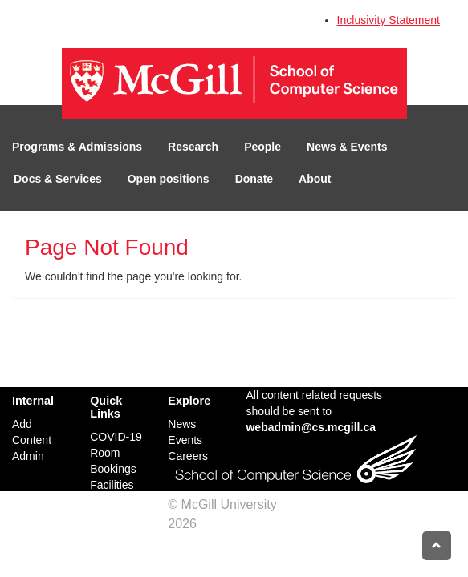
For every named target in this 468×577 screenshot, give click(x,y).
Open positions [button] (169, 178)
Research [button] (193, 146)
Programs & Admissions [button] (77, 146)
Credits (220, 524)
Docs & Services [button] (58, 178)
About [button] (315, 178)
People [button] (262, 146)
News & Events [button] (347, 146)
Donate (254, 178)
